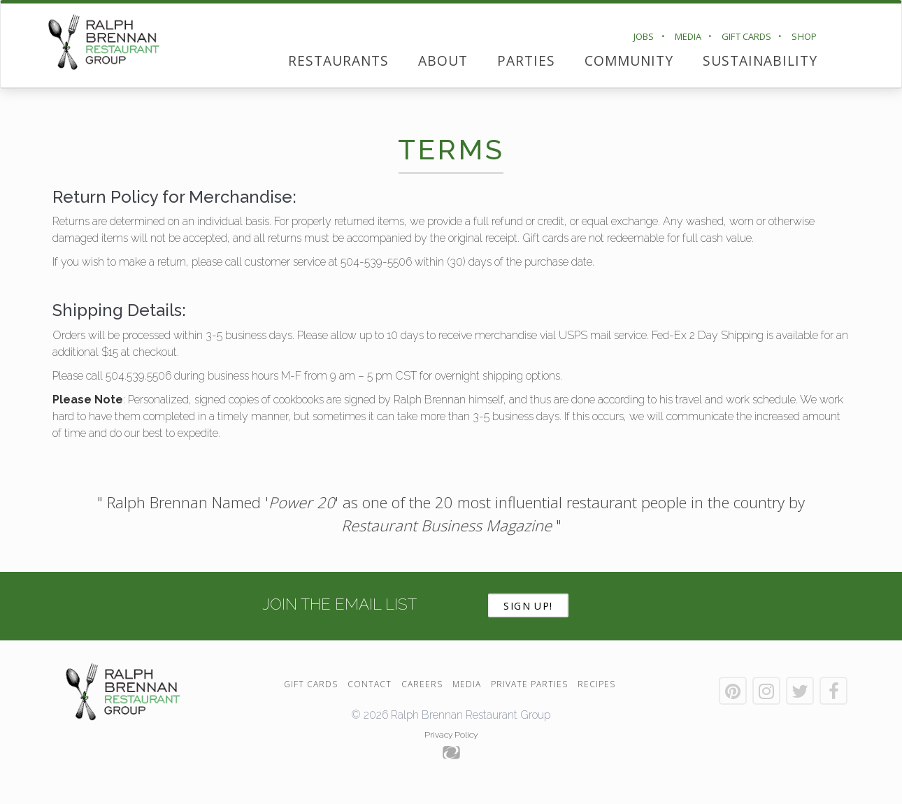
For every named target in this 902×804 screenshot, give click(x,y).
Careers (422, 684)
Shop (804, 36)
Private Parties (529, 684)
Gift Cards (746, 36)
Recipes (596, 684)
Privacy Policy (451, 735)
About (443, 60)
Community (629, 60)
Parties (526, 60)
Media (688, 36)
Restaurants (338, 60)
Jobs (643, 36)
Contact (370, 684)
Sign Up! (528, 605)
